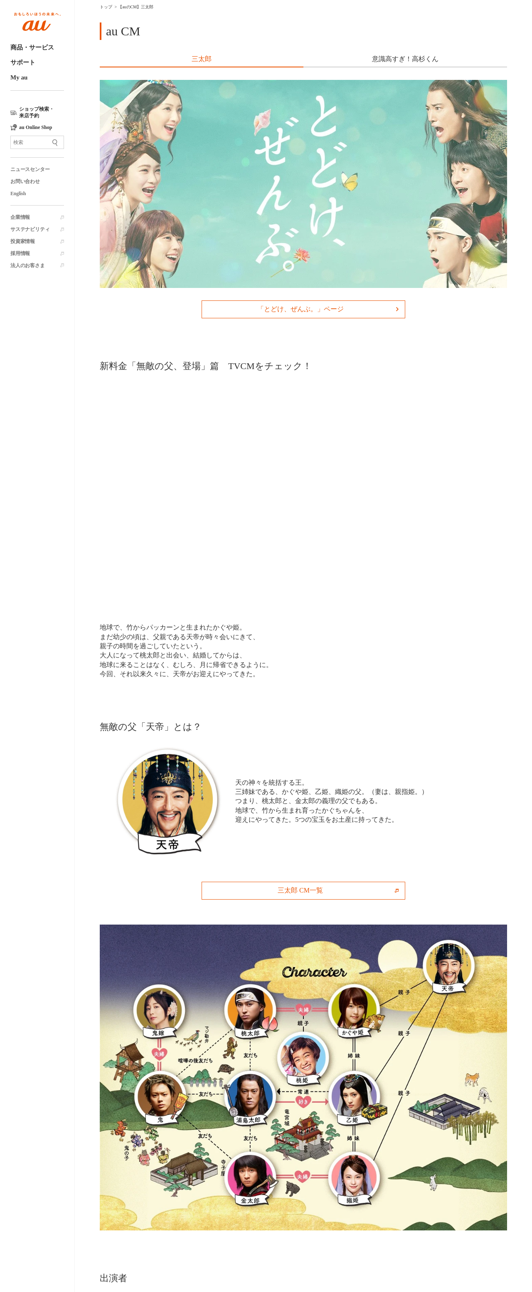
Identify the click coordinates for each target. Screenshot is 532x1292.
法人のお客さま (27, 265)
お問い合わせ (25, 181)
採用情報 (20, 253)
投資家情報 (22, 241)
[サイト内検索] (37, 142)
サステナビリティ (29, 229)
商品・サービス (32, 47)
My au (18, 77)
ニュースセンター (29, 169)
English (18, 193)
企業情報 (20, 217)
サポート (22, 62)
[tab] (201, 59)
